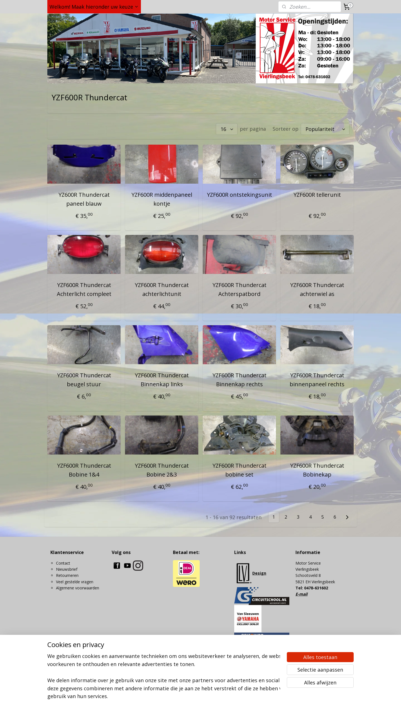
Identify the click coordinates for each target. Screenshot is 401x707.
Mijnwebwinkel (272, 697)
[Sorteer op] (325, 129)
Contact (63, 563)
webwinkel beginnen (223, 697)
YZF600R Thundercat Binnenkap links (162, 379)
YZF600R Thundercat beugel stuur (84, 379)
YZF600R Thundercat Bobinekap (317, 470)
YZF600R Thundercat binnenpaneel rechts (317, 379)
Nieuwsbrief (66, 569)
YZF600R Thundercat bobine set (239, 470)
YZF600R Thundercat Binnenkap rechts (239, 379)
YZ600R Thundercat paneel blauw (83, 199)
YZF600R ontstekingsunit (239, 194)
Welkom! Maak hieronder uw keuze (94, 6)
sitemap (190, 697)
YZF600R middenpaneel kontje (161, 199)
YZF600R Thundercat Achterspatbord (239, 289)
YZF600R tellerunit (317, 194)
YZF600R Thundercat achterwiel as (317, 289)
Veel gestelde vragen (74, 581)
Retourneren (67, 575)
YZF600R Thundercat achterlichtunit (162, 289)
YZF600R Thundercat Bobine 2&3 (162, 470)
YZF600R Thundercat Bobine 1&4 (84, 470)
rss (202, 697)
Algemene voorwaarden (77, 588)
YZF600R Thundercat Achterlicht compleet (84, 289)
